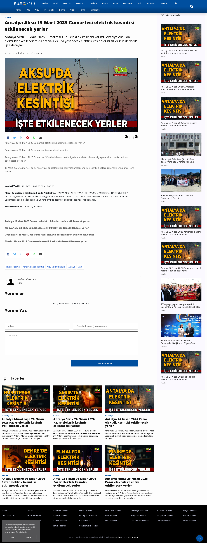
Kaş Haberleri (85, 522)
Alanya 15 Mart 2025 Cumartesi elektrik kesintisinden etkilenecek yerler (47, 227)
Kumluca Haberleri (164, 511)
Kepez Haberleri (60, 517)
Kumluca (93, 3)
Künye (4, 511)
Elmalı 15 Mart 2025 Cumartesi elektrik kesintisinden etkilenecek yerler (46, 241)
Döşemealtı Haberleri (140, 522)
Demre (62, 10)
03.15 (24, 53)
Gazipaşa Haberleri (165, 517)
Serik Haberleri (111, 517)
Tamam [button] (28, 537)
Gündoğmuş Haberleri (88, 527)
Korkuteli (66, 3)
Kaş (28, 10)
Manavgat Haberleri (139, 511)
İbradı (83, 10)
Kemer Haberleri (60, 522)
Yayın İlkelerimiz (8, 517)
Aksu (37, 10)
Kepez (115, 3)
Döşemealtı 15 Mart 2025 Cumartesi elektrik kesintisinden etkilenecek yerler (49, 234)
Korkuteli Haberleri (113, 511)
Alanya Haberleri (190, 511)
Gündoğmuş (95, 10)
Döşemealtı (49, 10)
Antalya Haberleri (60, 511)
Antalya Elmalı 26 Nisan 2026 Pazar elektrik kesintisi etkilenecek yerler (75, 483)
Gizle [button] (12, 537)
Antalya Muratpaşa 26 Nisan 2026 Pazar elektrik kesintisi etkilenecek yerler (24, 422)
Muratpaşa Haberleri (88, 517)
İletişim (30, 511)
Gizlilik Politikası (34, 517)
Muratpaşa (127, 3)
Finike (175, 3)
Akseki (72, 10)
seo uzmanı (133, 538)
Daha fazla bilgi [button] (21, 532)
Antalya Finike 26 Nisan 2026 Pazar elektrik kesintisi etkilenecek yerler (127, 483)
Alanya (105, 3)
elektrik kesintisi (13, 267)
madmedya (116, 538)
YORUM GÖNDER (104, 363)
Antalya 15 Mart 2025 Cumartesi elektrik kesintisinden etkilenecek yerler (47, 221)
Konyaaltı (150, 3)
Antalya (44, 3)
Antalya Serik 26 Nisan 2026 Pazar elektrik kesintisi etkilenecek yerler (75, 422)
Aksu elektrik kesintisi (56, 267)
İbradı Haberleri (59, 527)
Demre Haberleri (164, 522)
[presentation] (25, 363)
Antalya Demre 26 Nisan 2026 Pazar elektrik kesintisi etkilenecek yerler (24, 483)
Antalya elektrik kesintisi (33, 267)
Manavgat (80, 3)
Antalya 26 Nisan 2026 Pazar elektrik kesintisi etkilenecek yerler (128, 422)
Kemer (18, 10)
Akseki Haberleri (189, 522)
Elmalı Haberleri (85, 511)
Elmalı (55, 3)
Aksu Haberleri (111, 522)
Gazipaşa (163, 3)
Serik (140, 3)
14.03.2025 (11, 53)
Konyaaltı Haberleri (139, 517)
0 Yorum (37, 53)
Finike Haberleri (189, 517)
